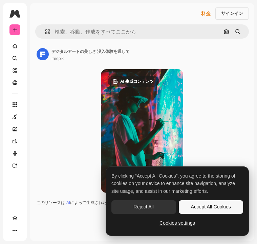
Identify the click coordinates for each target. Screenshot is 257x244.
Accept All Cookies (211, 206)
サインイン (232, 13)
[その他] (14, 230)
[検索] (14, 58)
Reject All (143, 206)
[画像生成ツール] (14, 129)
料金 (206, 13)
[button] (45, 31)
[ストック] (14, 70)
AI (68, 202)
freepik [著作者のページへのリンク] (57, 58)
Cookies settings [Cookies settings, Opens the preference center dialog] (177, 223)
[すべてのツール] (14, 104)
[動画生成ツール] (14, 141)
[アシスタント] (14, 165)
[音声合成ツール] (14, 153)
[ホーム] (14, 46)
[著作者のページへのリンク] (43, 54)
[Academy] (14, 218)
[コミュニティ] (14, 82)
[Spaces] (14, 116)
